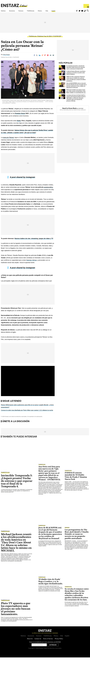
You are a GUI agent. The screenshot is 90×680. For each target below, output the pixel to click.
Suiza (19, 123)
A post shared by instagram (22, 180)
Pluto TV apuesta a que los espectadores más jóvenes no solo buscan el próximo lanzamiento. (15, 611)
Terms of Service (48, 641)
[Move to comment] (53, 58)
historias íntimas (31, 263)
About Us (30, 641)
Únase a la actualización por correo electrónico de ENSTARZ (45, 644)
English (70, 12)
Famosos (27, 12)
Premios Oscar (20, 116)
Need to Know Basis (69, 111)
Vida (61, 12)
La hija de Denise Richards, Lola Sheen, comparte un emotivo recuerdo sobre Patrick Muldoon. (76, 75)
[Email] (50, 58)
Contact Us (38, 641)
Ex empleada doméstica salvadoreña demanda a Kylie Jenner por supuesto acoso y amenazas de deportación (75, 70)
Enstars (14, 5)
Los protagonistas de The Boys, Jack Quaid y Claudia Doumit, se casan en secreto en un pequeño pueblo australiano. (77, 536)
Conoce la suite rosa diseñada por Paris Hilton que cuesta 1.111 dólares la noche (27, 413)
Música (53, 12)
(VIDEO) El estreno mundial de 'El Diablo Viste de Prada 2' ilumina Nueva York (76, 478)
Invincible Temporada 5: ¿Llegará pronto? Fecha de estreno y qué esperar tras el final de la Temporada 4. (16, 484)
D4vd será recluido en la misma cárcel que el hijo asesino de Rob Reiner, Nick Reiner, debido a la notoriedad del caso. (76, 94)
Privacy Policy (59, 641)
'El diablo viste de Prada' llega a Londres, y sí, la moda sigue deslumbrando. (50, 584)
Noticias (4, 12)
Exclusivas (16, 12)
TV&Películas (40, 12)
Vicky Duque (6, 57)
